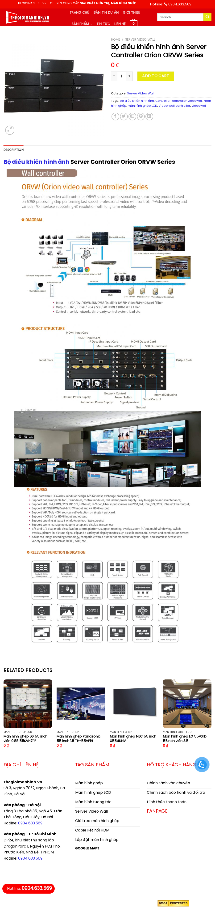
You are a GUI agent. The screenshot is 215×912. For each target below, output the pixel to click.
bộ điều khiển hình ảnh (137, 100)
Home (115, 39)
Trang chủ (79, 13)
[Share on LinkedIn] (149, 116)
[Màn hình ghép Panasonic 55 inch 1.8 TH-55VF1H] (81, 703)
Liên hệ (120, 24)
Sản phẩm (82, 24)
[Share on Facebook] (115, 116)
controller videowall (187, 100)
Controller (163, 100)
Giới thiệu (131, 13)
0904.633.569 (30, 823)
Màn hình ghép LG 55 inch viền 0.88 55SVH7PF (25, 739)
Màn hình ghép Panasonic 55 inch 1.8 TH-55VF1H (79, 739)
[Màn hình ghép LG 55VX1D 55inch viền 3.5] (187, 703)
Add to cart (155, 76)
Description (14, 150)
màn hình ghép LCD (142, 105)
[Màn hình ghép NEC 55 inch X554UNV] (134, 703)
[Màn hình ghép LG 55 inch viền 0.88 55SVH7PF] (28, 703)
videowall (199, 105)
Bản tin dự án (106, 13)
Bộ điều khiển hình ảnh (36, 162)
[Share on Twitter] (124, 116)
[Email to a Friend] (132, 116)
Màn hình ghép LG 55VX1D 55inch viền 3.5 (185, 739)
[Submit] (207, 17)
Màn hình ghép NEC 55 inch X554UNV (133, 739)
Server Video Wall (140, 39)
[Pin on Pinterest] (141, 116)
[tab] (14, 150)
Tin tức (103, 24)
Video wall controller (174, 105)
